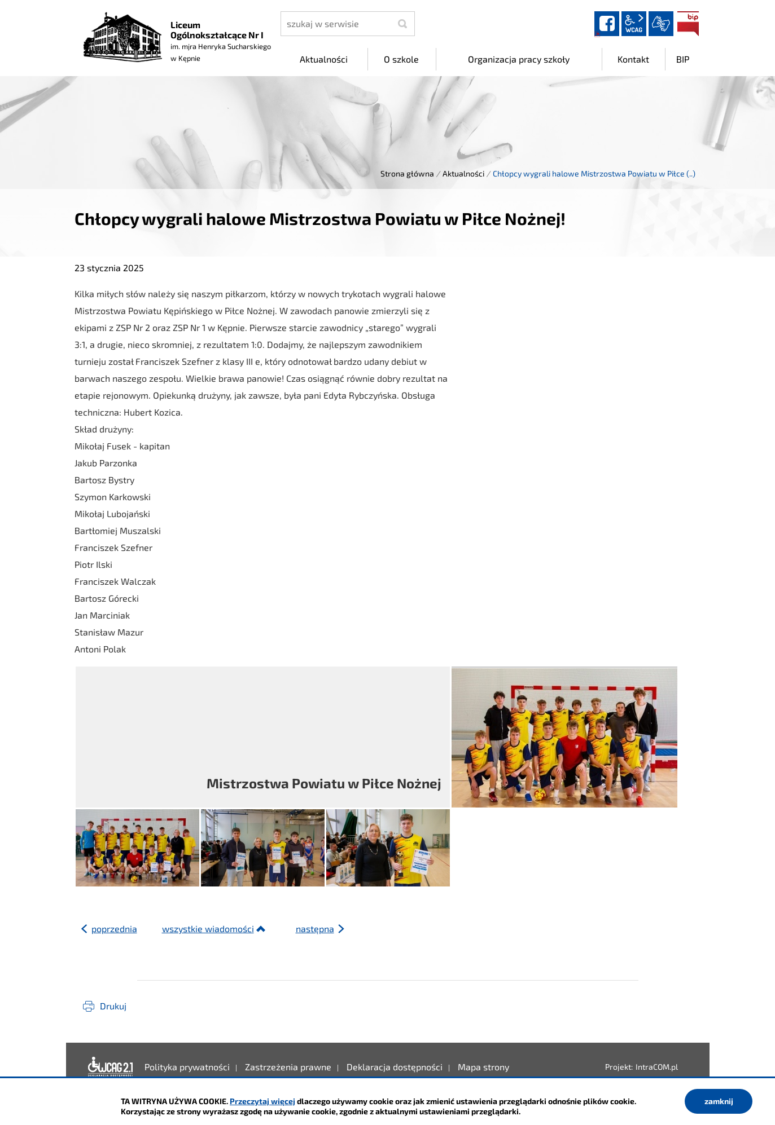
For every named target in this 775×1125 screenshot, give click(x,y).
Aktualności (463, 173)
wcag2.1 (633, 23)
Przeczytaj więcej (262, 1101)
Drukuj (113, 1005)
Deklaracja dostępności (110, 1067)
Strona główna (407, 173)
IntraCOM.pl (657, 1066)
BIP (688, 23)
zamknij (718, 1101)
